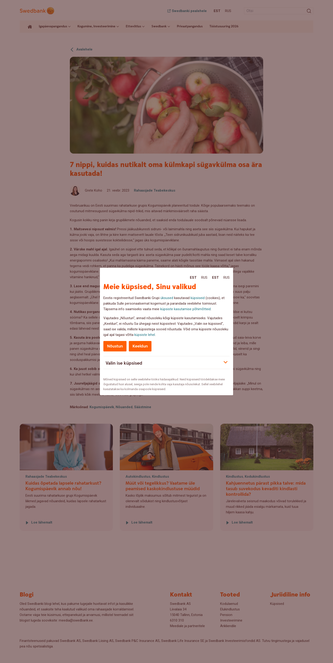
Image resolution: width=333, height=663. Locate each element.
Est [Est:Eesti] (193, 277)
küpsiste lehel (144, 335)
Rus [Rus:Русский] (204, 277)
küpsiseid (198, 298)
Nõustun (115, 346)
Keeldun (140, 346)
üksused (166, 298)
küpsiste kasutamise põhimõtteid (185, 309)
